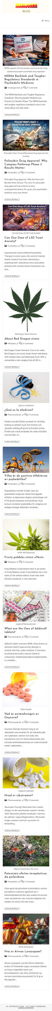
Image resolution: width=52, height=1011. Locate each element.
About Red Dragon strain (21, 338)
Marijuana (12, 343)
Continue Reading (12, 114)
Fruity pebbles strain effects (24, 557)
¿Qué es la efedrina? (18, 410)
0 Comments (32, 87)
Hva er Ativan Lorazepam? (22, 951)
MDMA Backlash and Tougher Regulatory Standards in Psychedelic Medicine (24, 79)
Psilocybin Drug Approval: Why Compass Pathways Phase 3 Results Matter (25, 164)
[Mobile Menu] (46, 20)
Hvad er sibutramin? (18, 795)
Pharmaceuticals (14, 414)
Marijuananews (26, 1008)
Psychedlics (12, 172)
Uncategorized (14, 87)
